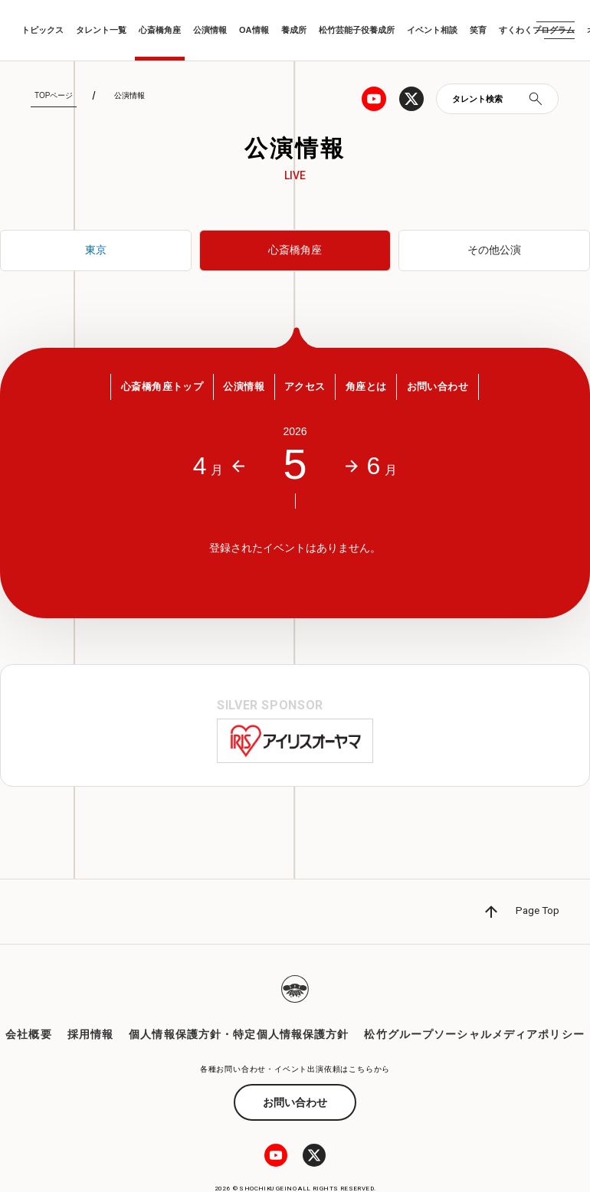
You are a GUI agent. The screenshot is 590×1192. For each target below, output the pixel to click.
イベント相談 (432, 29)
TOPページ (53, 95)
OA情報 (254, 29)
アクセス (306, 390)
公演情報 (210, 29)
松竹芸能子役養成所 (357, 29)
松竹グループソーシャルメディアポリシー (474, 1002)
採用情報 (90, 1002)
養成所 (293, 29)
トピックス (42, 29)
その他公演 (494, 250)
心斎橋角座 (160, 29)
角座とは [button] (375, 390)
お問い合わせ (295, 1069)
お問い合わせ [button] (455, 390)
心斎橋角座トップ (145, 390)
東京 (96, 250)
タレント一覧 (101, 29)
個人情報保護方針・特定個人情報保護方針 (239, 1002)
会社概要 (28, 1002)
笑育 (478, 29)
